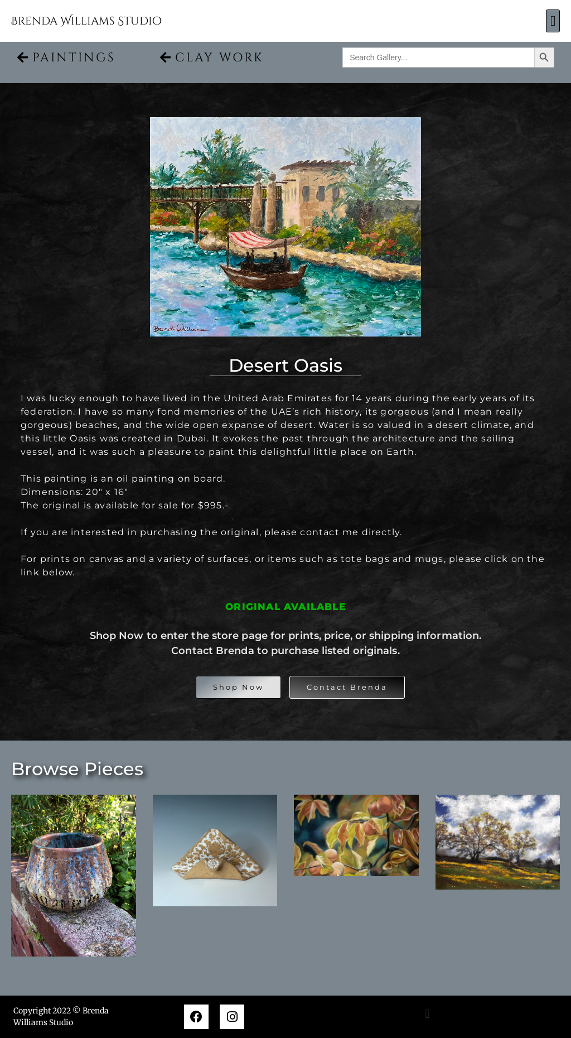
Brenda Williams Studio (86, 20)
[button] (553, 20)
